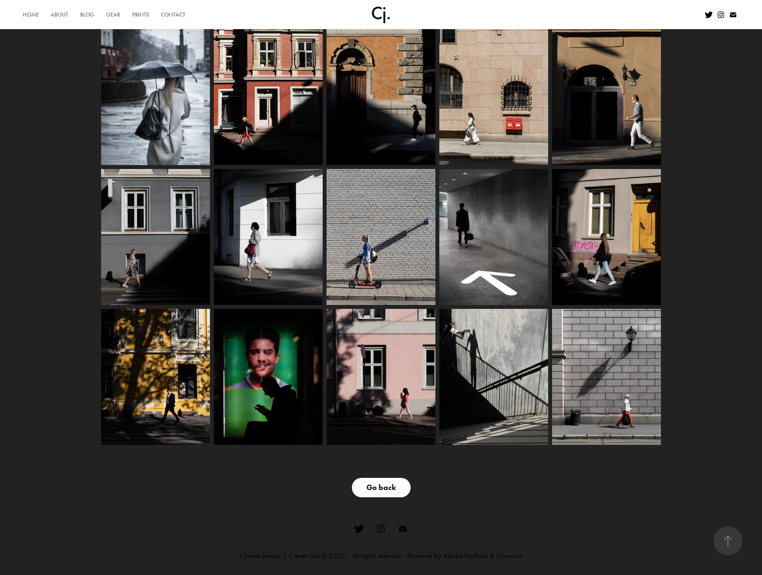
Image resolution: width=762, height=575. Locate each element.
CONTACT (173, 14)
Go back (381, 487)
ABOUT (59, 14)
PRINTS (140, 14)
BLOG (87, 14)
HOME (31, 14)
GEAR (113, 14)
